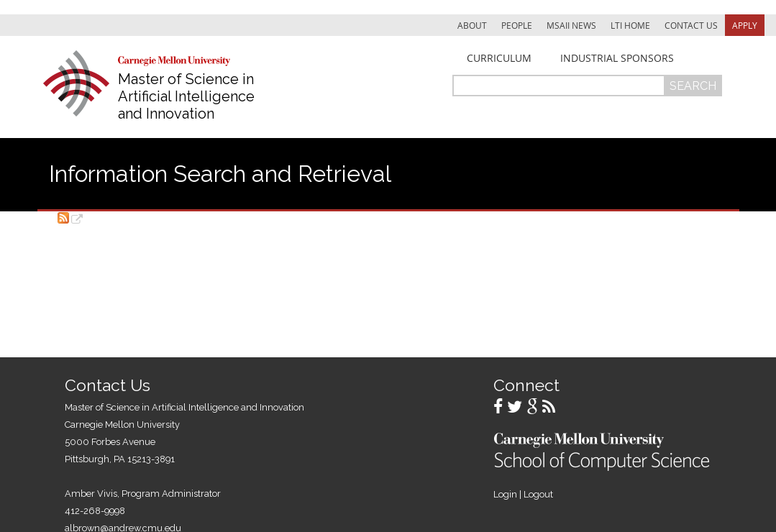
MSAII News (571, 25)
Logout (538, 494)
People (516, 25)
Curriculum (499, 58)
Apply (744, 25)
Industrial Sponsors (617, 58)
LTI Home (630, 25)
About (472, 25)
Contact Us (691, 25)
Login (505, 494)
